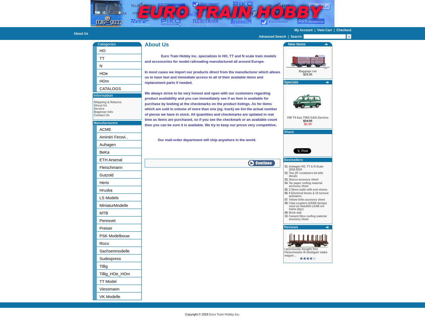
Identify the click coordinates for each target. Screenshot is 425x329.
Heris (104, 182)
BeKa (104, 152)
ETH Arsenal (110, 159)
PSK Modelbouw (114, 235)
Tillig (103, 266)
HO (102, 50)
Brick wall (295, 212)
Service (99, 108)
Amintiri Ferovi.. (113, 137)
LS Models (109, 197)
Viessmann (109, 289)
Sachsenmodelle (114, 251)
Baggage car (308, 71)
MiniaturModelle (113, 205)
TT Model (108, 281)
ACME (105, 129)
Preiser (105, 228)
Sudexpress (110, 258)
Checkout (343, 30)
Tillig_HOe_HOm (114, 273)
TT (101, 58)
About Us (81, 34)
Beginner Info (103, 111)
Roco (104, 243)
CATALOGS (110, 88)
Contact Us (102, 115)
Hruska (105, 190)
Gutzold (106, 175)
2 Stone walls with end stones (308, 189)
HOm (104, 81)
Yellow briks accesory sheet (307, 199)
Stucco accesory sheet (303, 179)
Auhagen (107, 144)
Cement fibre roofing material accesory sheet (308, 218)
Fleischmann (111, 167)
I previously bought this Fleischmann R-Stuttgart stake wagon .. (305, 252)
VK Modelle (109, 296)
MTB (103, 213)
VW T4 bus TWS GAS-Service (308, 117)
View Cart (325, 30)
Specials (291, 82)
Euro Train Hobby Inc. (224, 314)
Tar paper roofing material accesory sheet (305, 185)
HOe (103, 73)
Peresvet (107, 220)
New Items (296, 44)
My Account (304, 30)
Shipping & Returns (108, 102)
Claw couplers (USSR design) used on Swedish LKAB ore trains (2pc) (308, 206)
